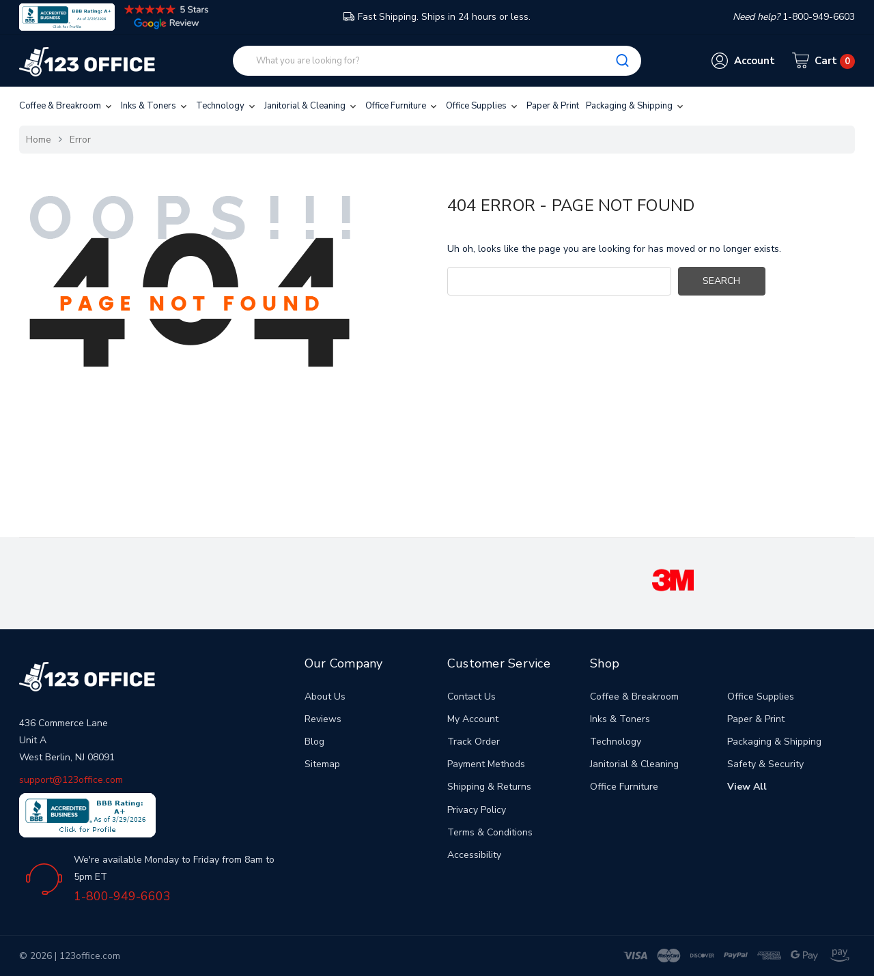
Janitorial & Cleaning (311, 106)
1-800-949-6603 (122, 896)
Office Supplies (483, 106)
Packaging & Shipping (636, 106)
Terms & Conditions (490, 832)
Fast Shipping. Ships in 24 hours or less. (437, 16)
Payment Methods (486, 764)
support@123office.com (71, 779)
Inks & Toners (155, 106)
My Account (472, 719)
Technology (226, 106)
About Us (325, 696)
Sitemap (322, 764)
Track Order (473, 741)
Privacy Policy (476, 809)
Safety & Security (765, 764)
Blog (314, 741)
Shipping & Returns (489, 786)
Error (80, 139)
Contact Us (471, 696)
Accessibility (474, 854)
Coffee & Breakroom (66, 106)
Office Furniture (402, 106)
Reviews (323, 719)
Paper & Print (552, 106)
